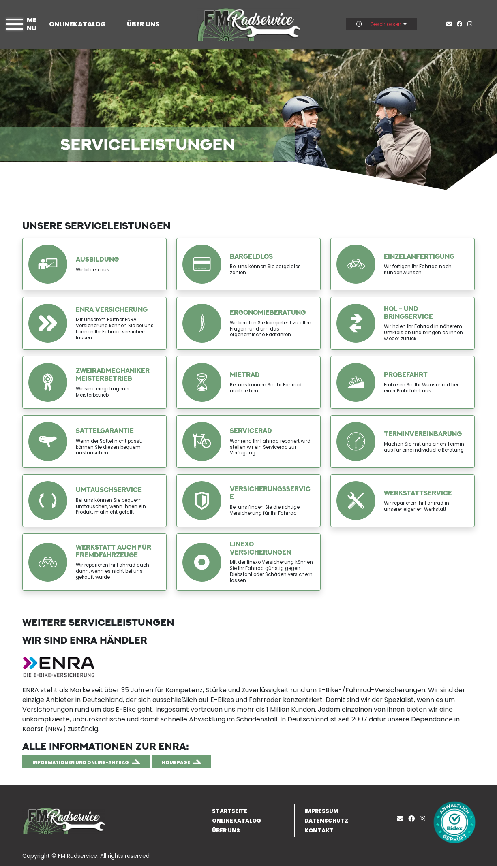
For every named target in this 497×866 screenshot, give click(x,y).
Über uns (143, 24)
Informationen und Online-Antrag (80, 762)
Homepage (176, 762)
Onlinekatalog (77, 24)
